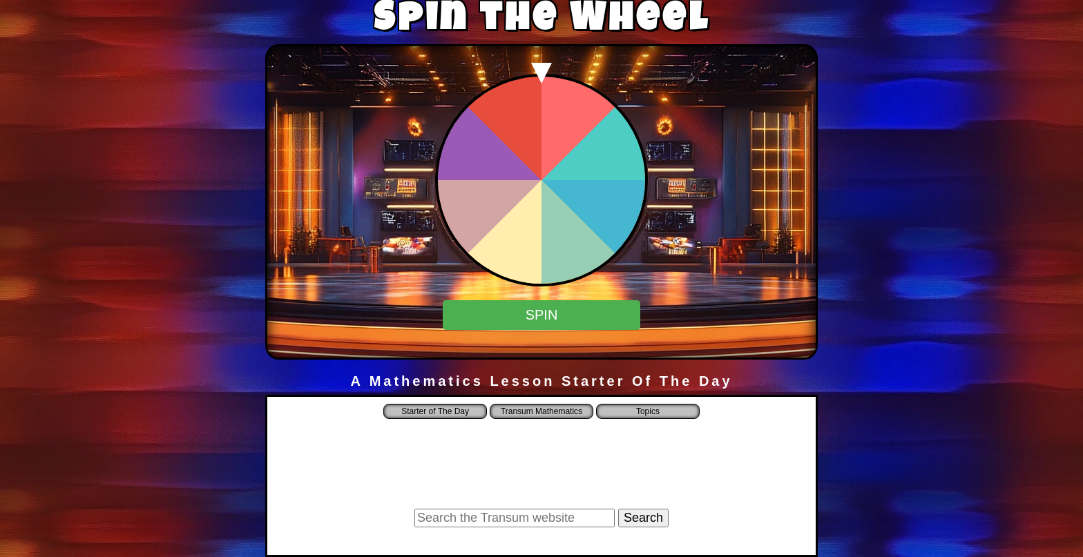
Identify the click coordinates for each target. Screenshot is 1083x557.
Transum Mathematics (541, 411)
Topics (648, 411)
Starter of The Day (435, 411)
